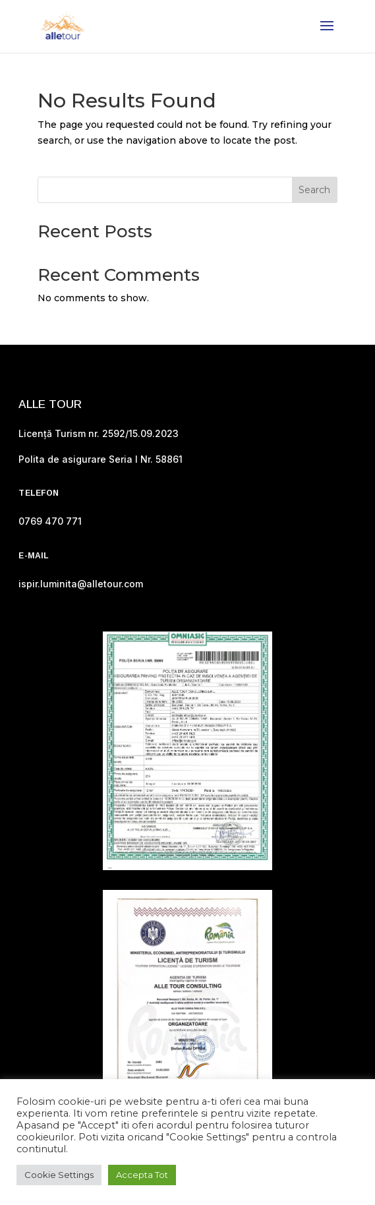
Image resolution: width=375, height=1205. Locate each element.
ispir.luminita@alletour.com (80, 583)
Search (314, 190)
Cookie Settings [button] (59, 1174)
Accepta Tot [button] (142, 1174)
